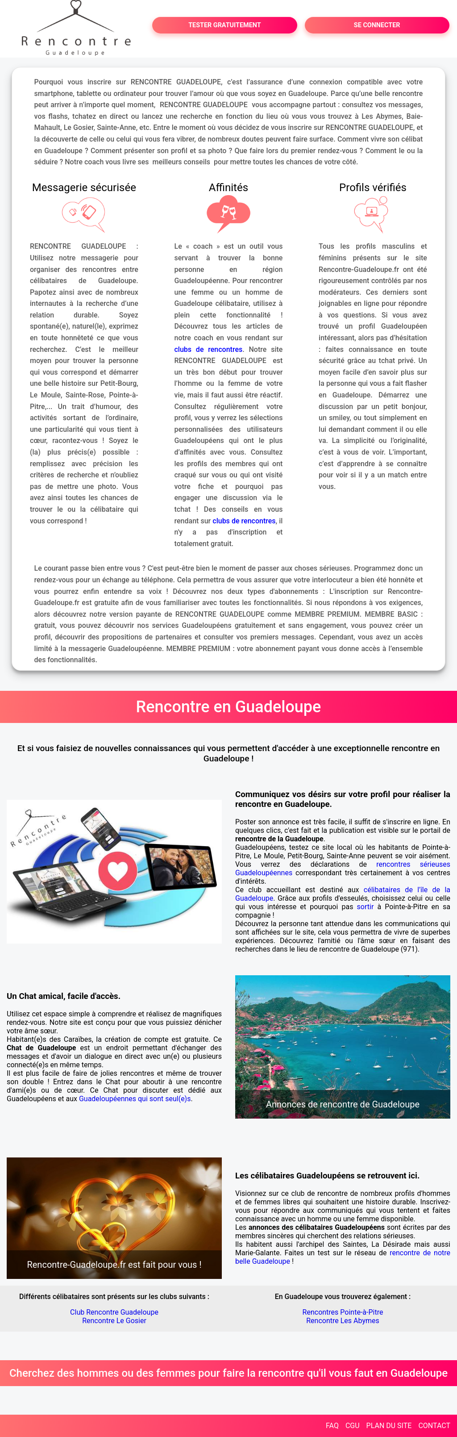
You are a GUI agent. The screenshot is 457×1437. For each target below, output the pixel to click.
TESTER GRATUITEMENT (224, 25)
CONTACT (434, 1425)
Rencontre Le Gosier (114, 1320)
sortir (365, 906)
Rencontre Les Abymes (342, 1320)
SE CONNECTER (377, 25)
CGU (352, 1425)
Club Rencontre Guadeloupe (114, 1312)
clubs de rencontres (208, 349)
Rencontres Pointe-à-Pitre (343, 1312)
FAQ (332, 1425)
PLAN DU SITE (389, 1425)
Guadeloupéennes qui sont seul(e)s (135, 1098)
